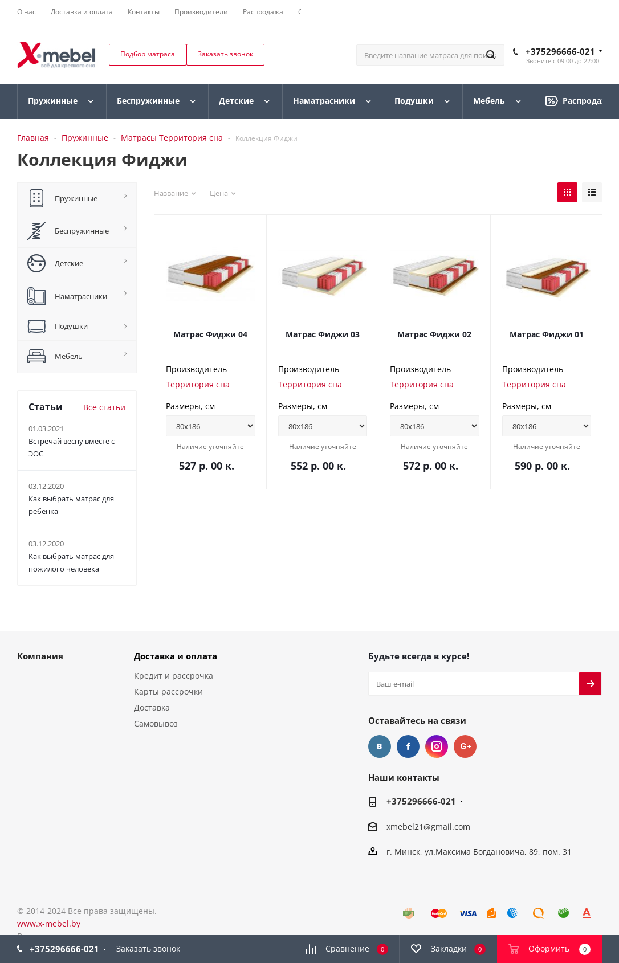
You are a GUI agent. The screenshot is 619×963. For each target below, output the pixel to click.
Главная (33, 137)
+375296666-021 (560, 51)
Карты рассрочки (168, 691)
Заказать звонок (148, 948)
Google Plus (465, 746)
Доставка (152, 707)
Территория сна (198, 384)
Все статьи (104, 407)
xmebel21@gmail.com (428, 826)
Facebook (408, 746)
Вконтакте (379, 746)
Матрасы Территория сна (172, 137)
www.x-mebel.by (48, 923)
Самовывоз (156, 723)
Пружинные (85, 137)
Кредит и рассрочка (173, 675)
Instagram (436, 746)
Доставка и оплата (175, 656)
